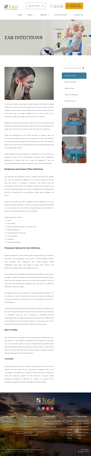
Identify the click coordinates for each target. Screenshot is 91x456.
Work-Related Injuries (31, 424)
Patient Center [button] (62, 15)
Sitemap (30, 452)
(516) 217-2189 (58, 7)
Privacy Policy (22, 452)
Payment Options (71, 95)
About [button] (31, 15)
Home (20, 15)
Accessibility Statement (9, 452)
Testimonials (70, 88)
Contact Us (78, 15)
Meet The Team (71, 82)
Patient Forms (70, 101)
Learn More (74, 123)
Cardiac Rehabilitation (31, 421)
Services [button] (44, 15)
